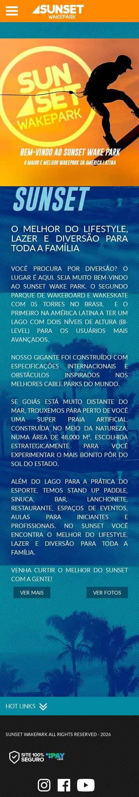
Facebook (117, 13)
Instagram (106, 13)
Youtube (128, 13)
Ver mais (32, 592)
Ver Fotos (107, 592)
